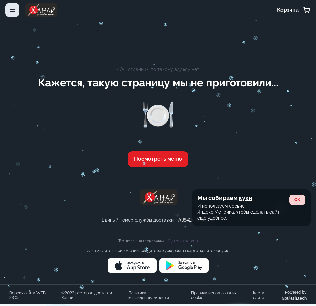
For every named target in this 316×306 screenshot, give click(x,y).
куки (245, 198)
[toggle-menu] (12, 10)
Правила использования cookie (214, 295)
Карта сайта (258, 295)
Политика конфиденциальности (148, 295)
